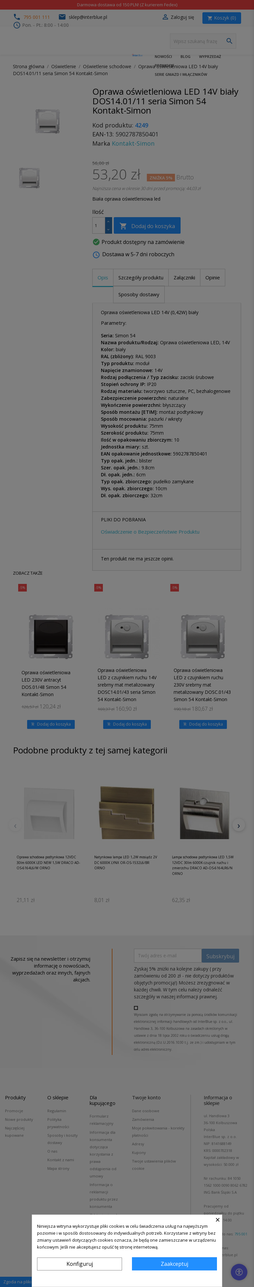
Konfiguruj (79, 1263)
